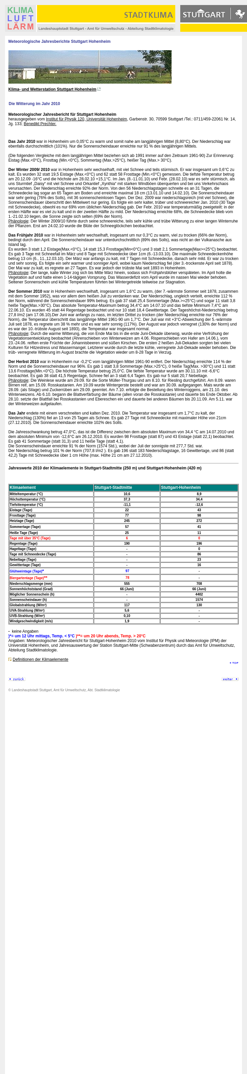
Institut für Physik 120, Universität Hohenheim (86, 119)
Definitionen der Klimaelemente (40, 659)
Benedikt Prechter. (40, 123)
